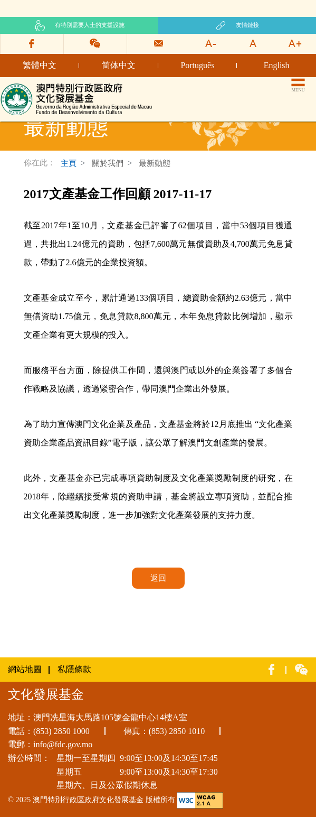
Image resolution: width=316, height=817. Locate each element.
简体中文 (119, 65)
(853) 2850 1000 (61, 731)
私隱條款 (74, 669)
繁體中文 (39, 65)
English (277, 65)
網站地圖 (25, 669)
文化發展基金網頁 (34, 85)
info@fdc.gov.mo (62, 744)
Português (197, 65)
